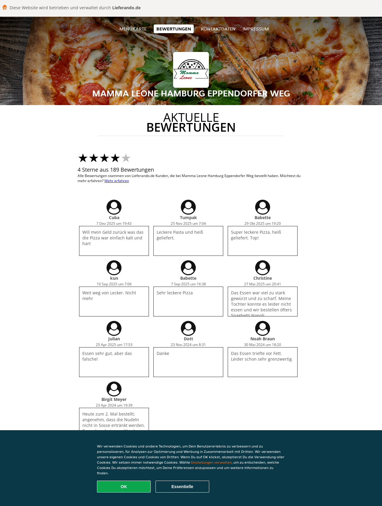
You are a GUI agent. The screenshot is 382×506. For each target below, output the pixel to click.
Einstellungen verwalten (211, 462)
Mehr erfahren (116, 180)
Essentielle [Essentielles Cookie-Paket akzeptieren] (182, 486)
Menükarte (133, 29)
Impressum (256, 29)
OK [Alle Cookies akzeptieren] (124, 486)
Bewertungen (173, 29)
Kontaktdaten (218, 29)
